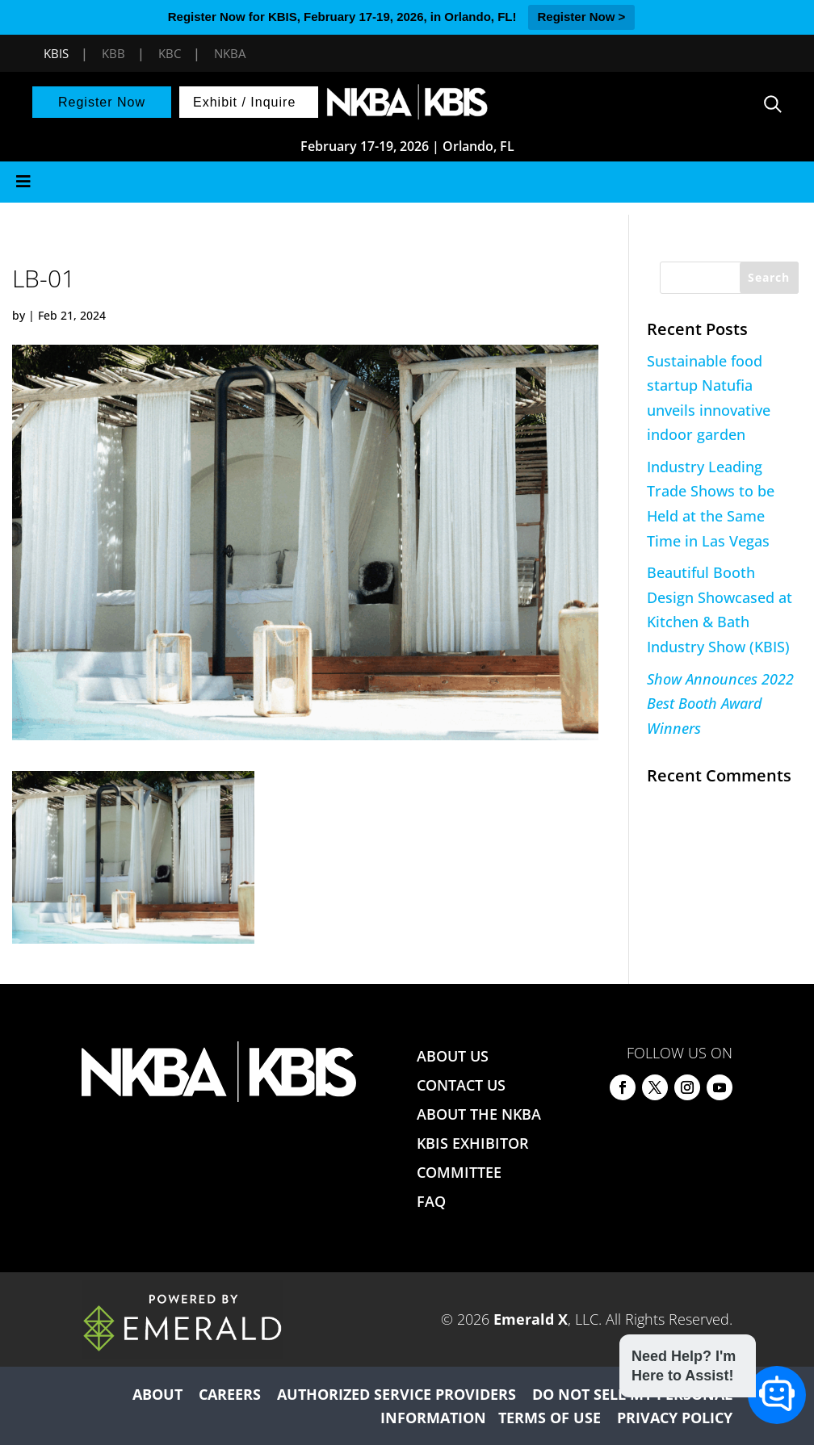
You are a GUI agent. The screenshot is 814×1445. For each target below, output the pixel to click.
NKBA (229, 53)
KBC (169, 53)
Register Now (101, 102)
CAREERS (230, 1394)
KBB (113, 53)
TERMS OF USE (549, 1417)
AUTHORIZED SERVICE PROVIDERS (396, 1394)
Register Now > (582, 16)
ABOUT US (453, 1056)
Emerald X (530, 1319)
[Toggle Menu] (407, 182)
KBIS (56, 53)
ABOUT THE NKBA (479, 1114)
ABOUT (157, 1394)
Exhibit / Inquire (244, 102)
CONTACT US (461, 1085)
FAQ (431, 1201)
